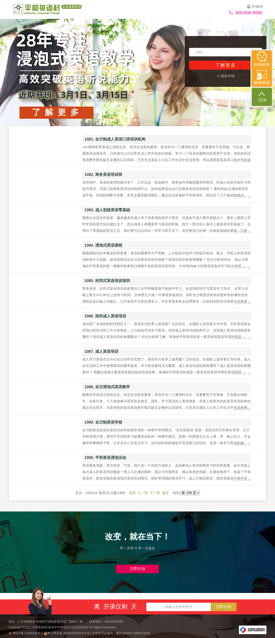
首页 (132, 493)
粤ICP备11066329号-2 (26, 633)
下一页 (155, 493)
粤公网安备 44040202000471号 (67, 633)
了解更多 (225, 65)
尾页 (165, 493)
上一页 (143, 493)
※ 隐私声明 (226, 76)
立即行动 (137, 569)
